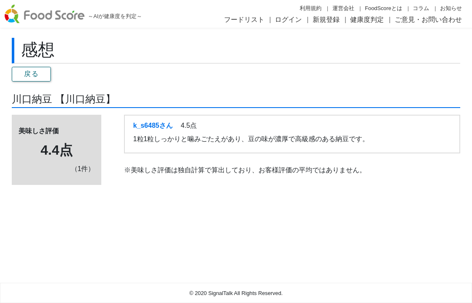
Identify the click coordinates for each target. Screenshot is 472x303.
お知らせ (451, 8)
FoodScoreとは (383, 8)
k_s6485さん (153, 125)
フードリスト (244, 19)
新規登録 (326, 19)
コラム (421, 8)
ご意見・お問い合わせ (428, 19)
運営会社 (343, 8)
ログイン (288, 19)
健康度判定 (367, 19)
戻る (31, 73)
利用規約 (311, 8)
